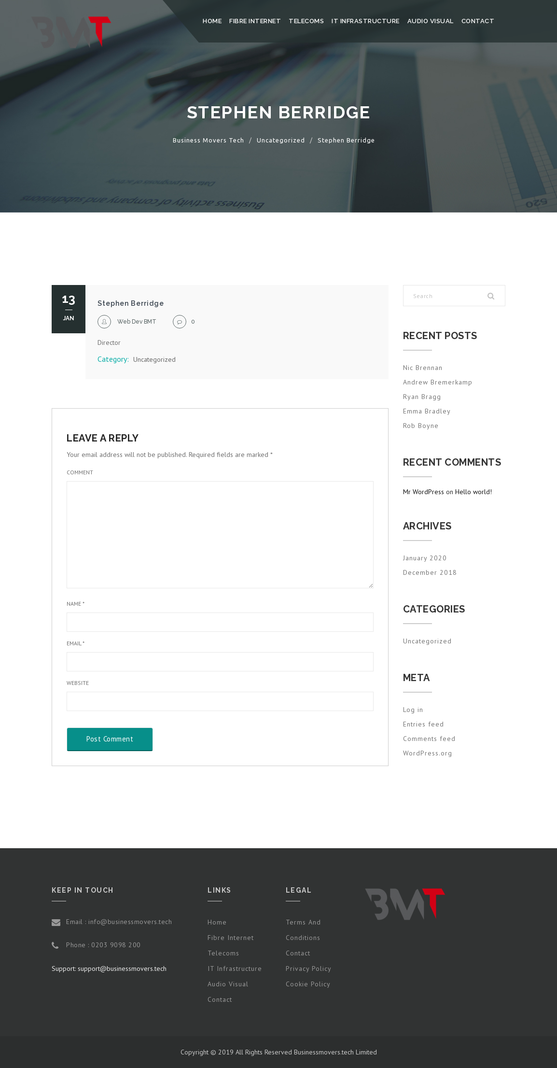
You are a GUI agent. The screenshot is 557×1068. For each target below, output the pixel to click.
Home (212, 21)
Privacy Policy (309, 968)
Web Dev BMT (136, 321)
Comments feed (429, 738)
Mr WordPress (423, 491)
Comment (80, 472)
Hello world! (473, 491)
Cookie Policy (308, 984)
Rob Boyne (421, 425)
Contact (478, 21)
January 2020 (425, 558)
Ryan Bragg (422, 396)
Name (75, 603)
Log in (413, 709)
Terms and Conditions (303, 930)
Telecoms (306, 21)
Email (75, 643)
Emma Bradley (427, 411)
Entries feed (423, 724)
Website (78, 682)
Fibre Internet (255, 21)
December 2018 (430, 572)
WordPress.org (427, 753)
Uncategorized (154, 359)
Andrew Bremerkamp (438, 382)
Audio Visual (430, 21)
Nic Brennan (423, 367)
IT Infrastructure (366, 21)
